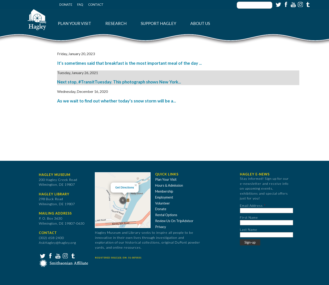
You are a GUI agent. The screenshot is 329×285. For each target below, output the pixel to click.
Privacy (160, 227)
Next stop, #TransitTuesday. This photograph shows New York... (119, 81)
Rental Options (166, 215)
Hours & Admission (169, 185)
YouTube (292, 4)
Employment (164, 197)
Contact (95, 4)
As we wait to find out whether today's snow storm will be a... (116, 100)
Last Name (248, 229)
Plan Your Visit (74, 23)
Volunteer (162, 203)
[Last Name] (266, 234)
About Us (200, 23)
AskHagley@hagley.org (57, 243)
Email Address (251, 205)
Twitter (278, 4)
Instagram (300, 4)
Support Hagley (158, 23)
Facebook (285, 4)
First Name (249, 217)
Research (116, 23)
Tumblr (307, 4)
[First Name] (266, 222)
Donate (65, 4)
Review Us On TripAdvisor (174, 221)
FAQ (80, 4)
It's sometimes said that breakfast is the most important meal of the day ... (129, 63)
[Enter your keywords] (254, 5)
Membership (164, 191)
